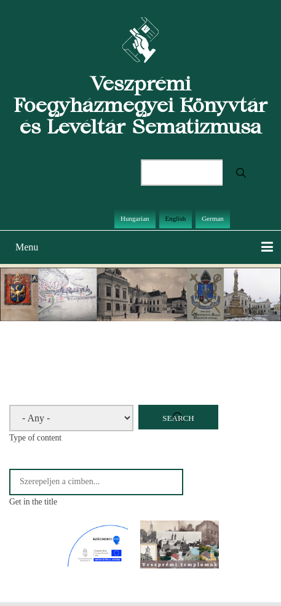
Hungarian (135, 218)
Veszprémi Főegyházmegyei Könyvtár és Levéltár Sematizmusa (140, 104)
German (212, 218)
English (175, 218)
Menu (26, 247)
